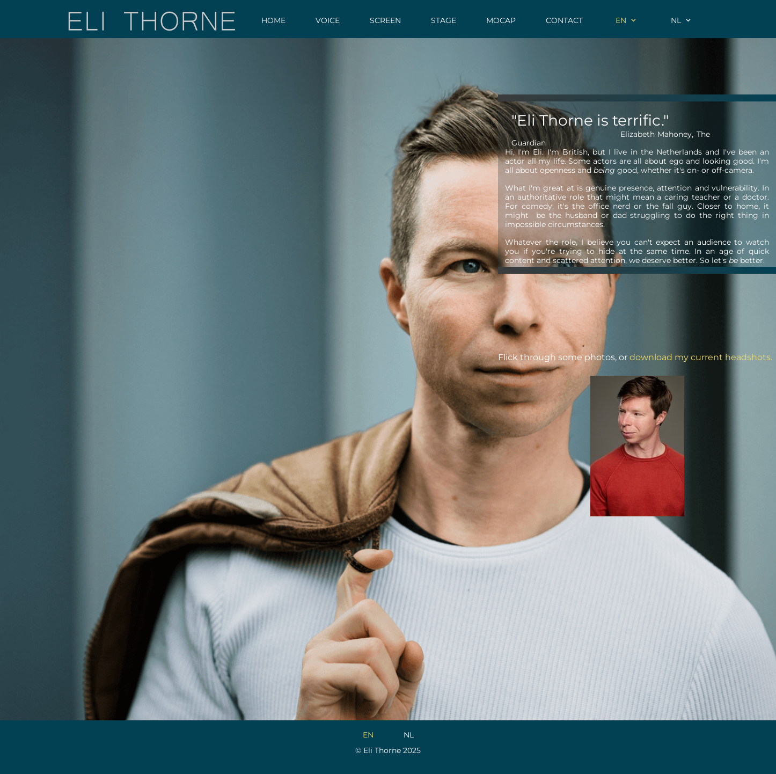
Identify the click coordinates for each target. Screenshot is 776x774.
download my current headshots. (700, 357)
